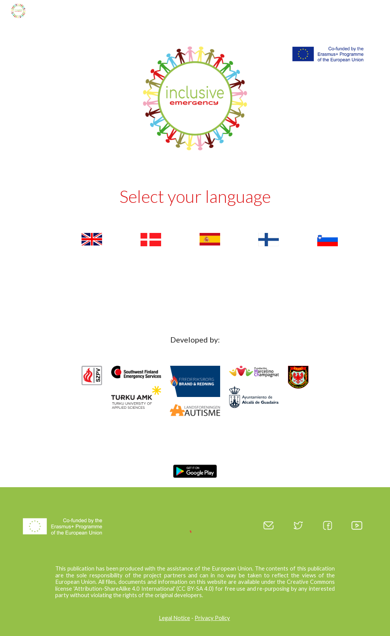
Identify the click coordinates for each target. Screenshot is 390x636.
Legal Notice (174, 618)
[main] (195, 198)
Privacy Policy (212, 618)
